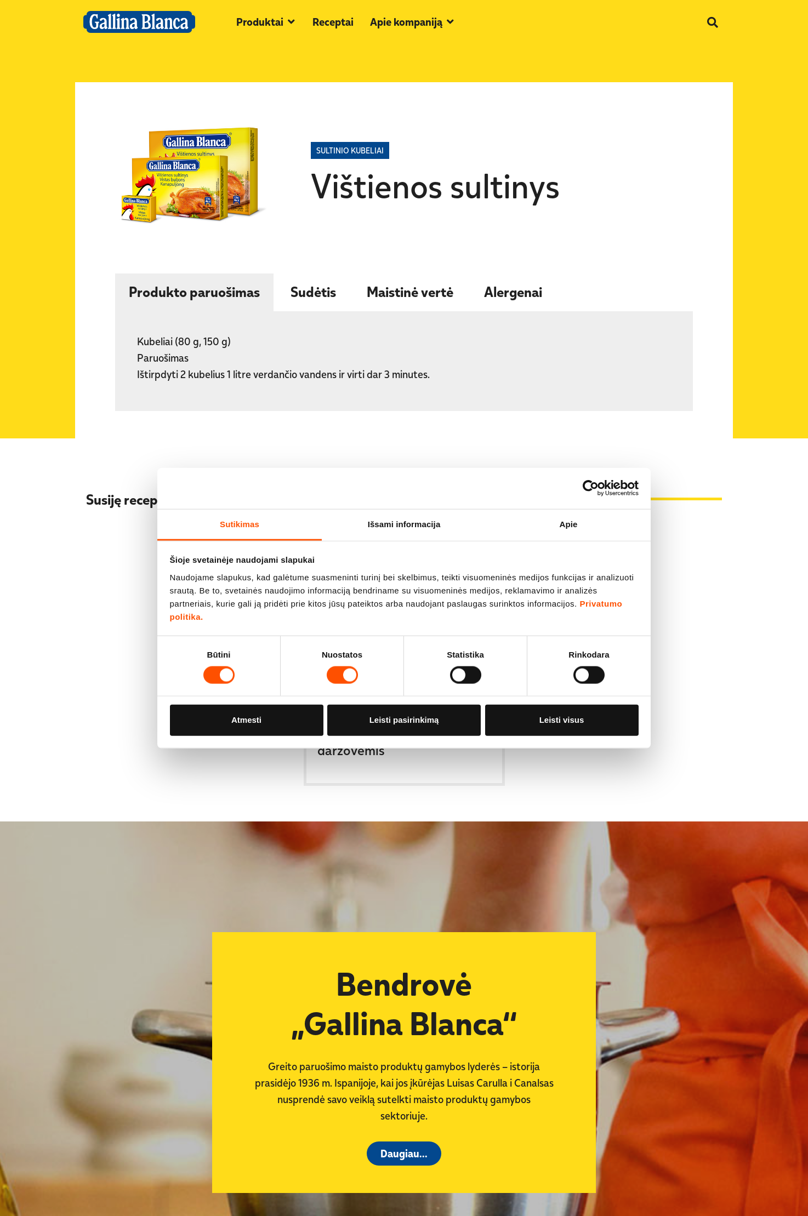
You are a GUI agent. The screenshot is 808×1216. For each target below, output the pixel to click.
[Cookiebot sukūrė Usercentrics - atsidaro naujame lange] (591, 488)
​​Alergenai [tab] (513, 291)
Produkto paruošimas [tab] (194, 291)
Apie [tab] (569, 523)
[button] (266, 22)
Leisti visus (561, 719)
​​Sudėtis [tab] (313, 291)
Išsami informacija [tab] (404, 523)
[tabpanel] (404, 362)
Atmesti (246, 719)
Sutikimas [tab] (239, 523)
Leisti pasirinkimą (404, 719)
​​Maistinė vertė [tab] (410, 291)
